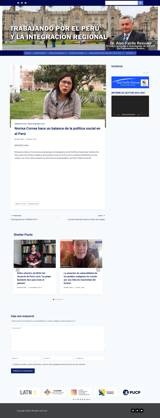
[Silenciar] (142, 115)
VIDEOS (130, 54)
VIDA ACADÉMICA (57, 54)
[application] (130, 107)
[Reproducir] (114, 115)
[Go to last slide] (18, 270)
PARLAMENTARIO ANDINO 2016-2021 (106, 54)
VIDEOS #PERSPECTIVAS (36, 125)
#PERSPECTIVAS (20, 125)
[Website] (90, 359)
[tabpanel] (28, 392)
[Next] (98, 270)
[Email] (58, 359)
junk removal (146, 74)
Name (15, 359)
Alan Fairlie (20, 140)
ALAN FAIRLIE (39, 54)
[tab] (53, 300)
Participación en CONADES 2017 (33, 218)
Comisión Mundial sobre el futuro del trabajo (82, 218)
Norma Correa (21, 205)
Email (47, 359)
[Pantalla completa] (146, 115)
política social (34, 205)
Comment (17, 329)
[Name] (25, 359)
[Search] (121, 3)
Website (79, 359)
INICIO (27, 54)
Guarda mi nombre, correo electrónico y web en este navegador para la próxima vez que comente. (49, 366)
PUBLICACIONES (77, 54)
